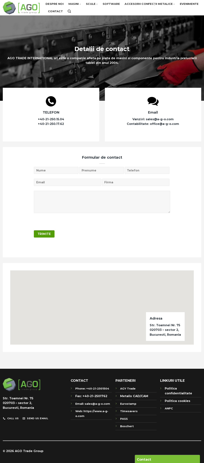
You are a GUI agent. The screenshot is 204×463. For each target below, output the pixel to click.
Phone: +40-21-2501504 (92, 388)
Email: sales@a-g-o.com (92, 403)
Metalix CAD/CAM (134, 396)
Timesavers (129, 411)
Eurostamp (128, 403)
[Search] (69, 11)
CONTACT (79, 381)
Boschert (127, 426)
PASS (124, 419)
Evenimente (189, 4)
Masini (74, 4)
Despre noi (55, 4)
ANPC (169, 408)
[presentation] (62, 223)
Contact (55, 11)
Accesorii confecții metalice (150, 4)
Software (111, 4)
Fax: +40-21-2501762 (91, 396)
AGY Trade (128, 388)
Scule (92, 4)
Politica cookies (177, 401)
